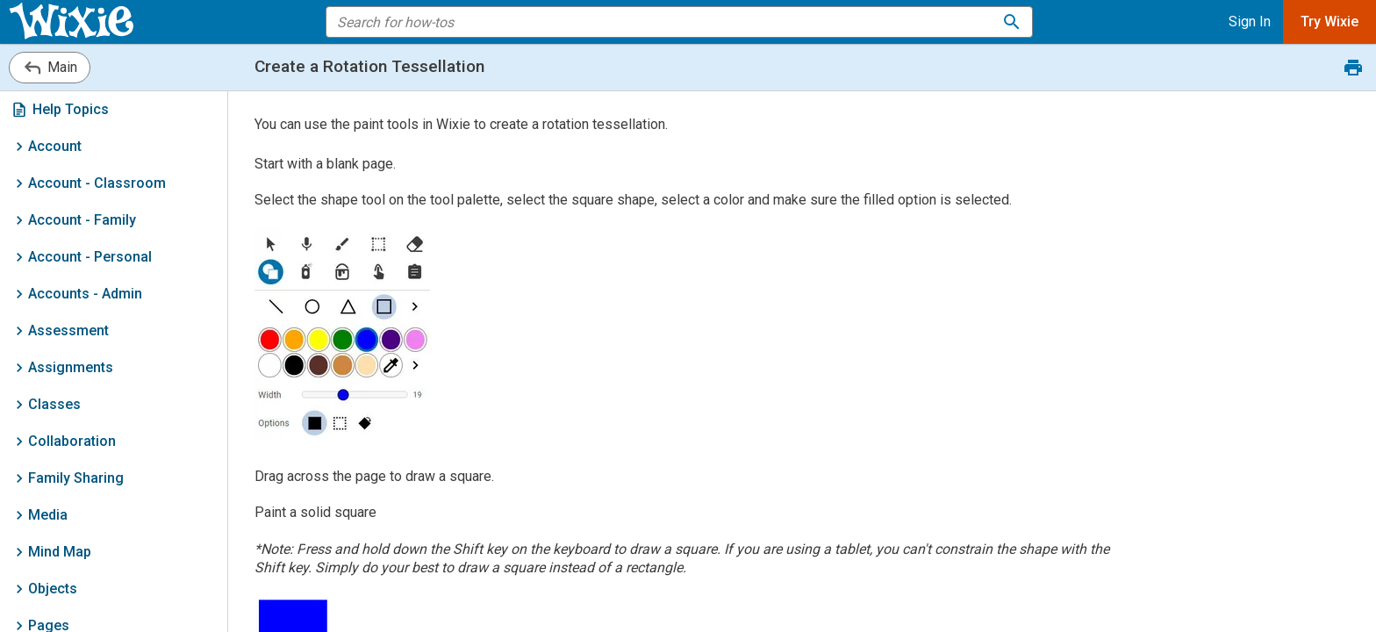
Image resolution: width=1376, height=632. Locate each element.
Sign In (1250, 21)
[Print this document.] (1353, 68)
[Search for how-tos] (1011, 21)
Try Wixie (1329, 21)
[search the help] (667, 22)
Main (49, 67)
